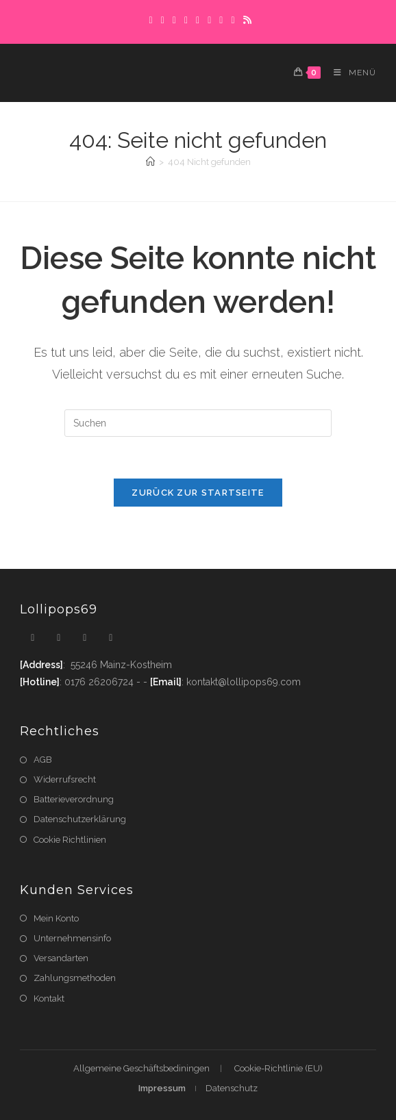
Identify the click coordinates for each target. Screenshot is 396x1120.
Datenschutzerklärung (80, 819)
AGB (43, 759)
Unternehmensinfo (72, 938)
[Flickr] (221, 20)
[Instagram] (197, 20)
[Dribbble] (186, 20)
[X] (151, 20)
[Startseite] (150, 162)
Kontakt (49, 998)
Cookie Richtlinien (70, 840)
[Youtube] (111, 637)
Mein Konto (56, 918)
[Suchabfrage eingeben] (198, 423)
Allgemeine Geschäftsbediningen (141, 1068)
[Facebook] (163, 20)
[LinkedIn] (209, 20)
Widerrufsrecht (65, 779)
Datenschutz (232, 1088)
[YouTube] (232, 20)
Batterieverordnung (74, 799)
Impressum (162, 1088)
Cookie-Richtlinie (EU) (278, 1068)
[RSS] (245, 20)
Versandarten (61, 958)
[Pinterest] (174, 20)
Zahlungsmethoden (75, 978)
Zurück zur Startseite (198, 492)
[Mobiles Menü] (349, 72)
